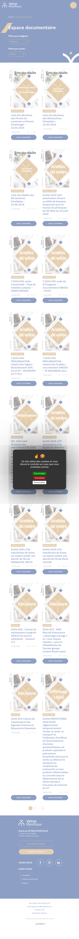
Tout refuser (39, 478)
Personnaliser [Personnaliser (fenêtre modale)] (39, 482)
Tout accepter (39, 473)
